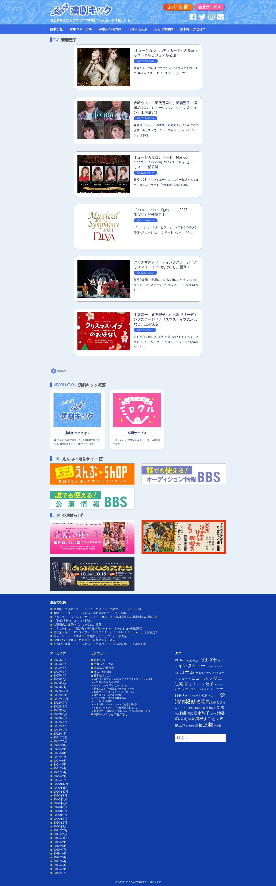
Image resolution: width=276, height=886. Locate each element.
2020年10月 (61, 791)
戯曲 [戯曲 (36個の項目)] (183, 713)
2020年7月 (60, 803)
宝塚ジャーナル (81, 29)
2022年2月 (60, 729)
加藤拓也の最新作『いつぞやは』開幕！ (79, 624)
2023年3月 (60, 679)
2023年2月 (60, 683)
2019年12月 (61, 830)
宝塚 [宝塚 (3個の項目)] (203, 708)
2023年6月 (60, 668)
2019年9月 (60, 842)
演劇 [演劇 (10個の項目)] (191, 719)
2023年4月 (60, 675)
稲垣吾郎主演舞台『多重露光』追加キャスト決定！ (86, 640)
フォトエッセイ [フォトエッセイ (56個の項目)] (199, 683)
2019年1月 (60, 873)
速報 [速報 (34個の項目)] (198, 725)
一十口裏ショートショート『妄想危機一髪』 (117, 704)
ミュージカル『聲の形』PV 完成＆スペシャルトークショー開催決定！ (99, 628)
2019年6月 (60, 853)
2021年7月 (60, 756)
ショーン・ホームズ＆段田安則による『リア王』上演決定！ (92, 636)
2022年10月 (61, 698)
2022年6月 (60, 714)
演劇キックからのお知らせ (111, 714)
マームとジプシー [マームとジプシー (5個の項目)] (188, 689)
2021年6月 (60, 760)
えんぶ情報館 (163, 29)
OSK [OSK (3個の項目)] (186, 660)
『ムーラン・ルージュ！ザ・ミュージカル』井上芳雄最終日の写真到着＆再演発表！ (107, 617)
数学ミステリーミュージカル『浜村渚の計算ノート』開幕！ (92, 613)
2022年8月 (60, 706)
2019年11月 (60, 834)
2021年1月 (60, 780)
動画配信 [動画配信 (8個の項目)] (216, 702)
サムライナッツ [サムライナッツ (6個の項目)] (205, 672)
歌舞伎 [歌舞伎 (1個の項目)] (213, 713)
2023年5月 (60, 671)
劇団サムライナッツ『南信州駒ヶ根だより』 (117, 707)
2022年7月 (60, 710)
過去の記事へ (59, 371)
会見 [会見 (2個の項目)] (198, 695)
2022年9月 (60, 702)
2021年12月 (61, 737)
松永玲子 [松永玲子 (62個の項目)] (201, 712)
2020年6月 (60, 807)
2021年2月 (60, 776)
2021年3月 (60, 772)
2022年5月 (60, 718)
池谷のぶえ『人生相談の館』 (109, 694)
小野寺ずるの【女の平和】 (107, 682)
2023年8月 (60, 660)
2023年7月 (60, 664)
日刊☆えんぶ (137, 29)
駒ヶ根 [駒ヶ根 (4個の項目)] (217, 725)
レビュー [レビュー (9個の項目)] (209, 689)
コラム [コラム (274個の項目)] (187, 672)
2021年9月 (60, 749)
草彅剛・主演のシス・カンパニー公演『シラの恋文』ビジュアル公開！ (99, 609)
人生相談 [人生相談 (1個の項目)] (192, 695)
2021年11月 (60, 741)
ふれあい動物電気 (103, 701)
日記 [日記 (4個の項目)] (190, 713)
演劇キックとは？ (193, 29)
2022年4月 (60, 722)
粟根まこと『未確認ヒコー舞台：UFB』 (114, 688)
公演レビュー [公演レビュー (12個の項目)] (210, 695)
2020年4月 (60, 815)
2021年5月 (60, 764)
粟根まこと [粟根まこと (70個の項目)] (205, 718)
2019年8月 (60, 845)
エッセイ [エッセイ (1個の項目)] (210, 666)
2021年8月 (60, 753)
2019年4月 (60, 861)
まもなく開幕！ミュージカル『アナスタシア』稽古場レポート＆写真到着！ (101, 644)
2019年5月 (60, 857)
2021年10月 (61, 745)
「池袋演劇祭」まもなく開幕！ (74, 620)
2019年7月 (60, 849)
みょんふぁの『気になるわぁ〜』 (111, 685)
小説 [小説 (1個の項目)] (177, 713)
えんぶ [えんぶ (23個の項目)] (194, 660)
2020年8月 (60, 799)
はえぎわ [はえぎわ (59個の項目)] (208, 659)
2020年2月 (60, 822)
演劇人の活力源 (110, 29)
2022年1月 (60, 733)
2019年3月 (60, 865)
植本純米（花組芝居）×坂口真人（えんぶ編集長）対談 (122, 710)
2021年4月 (60, 768)
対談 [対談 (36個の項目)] (220, 707)
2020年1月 (60, 826)
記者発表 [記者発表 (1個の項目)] (190, 726)
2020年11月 (61, 787)
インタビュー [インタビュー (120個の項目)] (191, 665)
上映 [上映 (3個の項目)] (184, 695)
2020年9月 (60, 795)
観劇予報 (56, 29)
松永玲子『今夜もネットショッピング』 (114, 691)
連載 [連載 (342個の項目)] (208, 724)
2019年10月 (61, 838)
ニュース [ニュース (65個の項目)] (200, 678)
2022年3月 (60, 726)
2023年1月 (60, 687)
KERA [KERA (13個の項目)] (179, 660)
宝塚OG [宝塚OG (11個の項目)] (211, 708)
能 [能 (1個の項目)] (218, 719)
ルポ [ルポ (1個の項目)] (201, 689)
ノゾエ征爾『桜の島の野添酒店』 (111, 698)
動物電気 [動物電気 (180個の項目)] (200, 702)
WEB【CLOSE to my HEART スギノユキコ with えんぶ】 (123, 679)
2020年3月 (60, 818)
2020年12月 (61, 784)
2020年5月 (60, 811)
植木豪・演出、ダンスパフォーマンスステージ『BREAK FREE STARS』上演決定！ (106, 632)
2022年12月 (61, 691)
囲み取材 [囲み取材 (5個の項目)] (194, 708)
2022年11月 (61, 695)
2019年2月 (60, 869)
